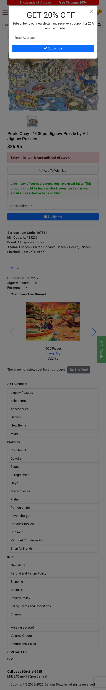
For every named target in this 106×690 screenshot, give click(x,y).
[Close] (91, 11)
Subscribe (53, 48)
